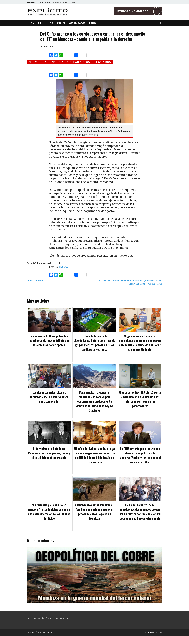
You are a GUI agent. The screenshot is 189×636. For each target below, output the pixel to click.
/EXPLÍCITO (47, 632)
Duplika (158, 632)
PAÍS (51, 23)
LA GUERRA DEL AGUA (77, 23)
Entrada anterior (35, 280)
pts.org (63, 266)
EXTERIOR (61, 23)
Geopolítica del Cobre (60, 2)
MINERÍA (92, 23)
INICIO (31, 23)
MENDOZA (42, 23)
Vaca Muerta (73, 2)
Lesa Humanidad (45, 2)
